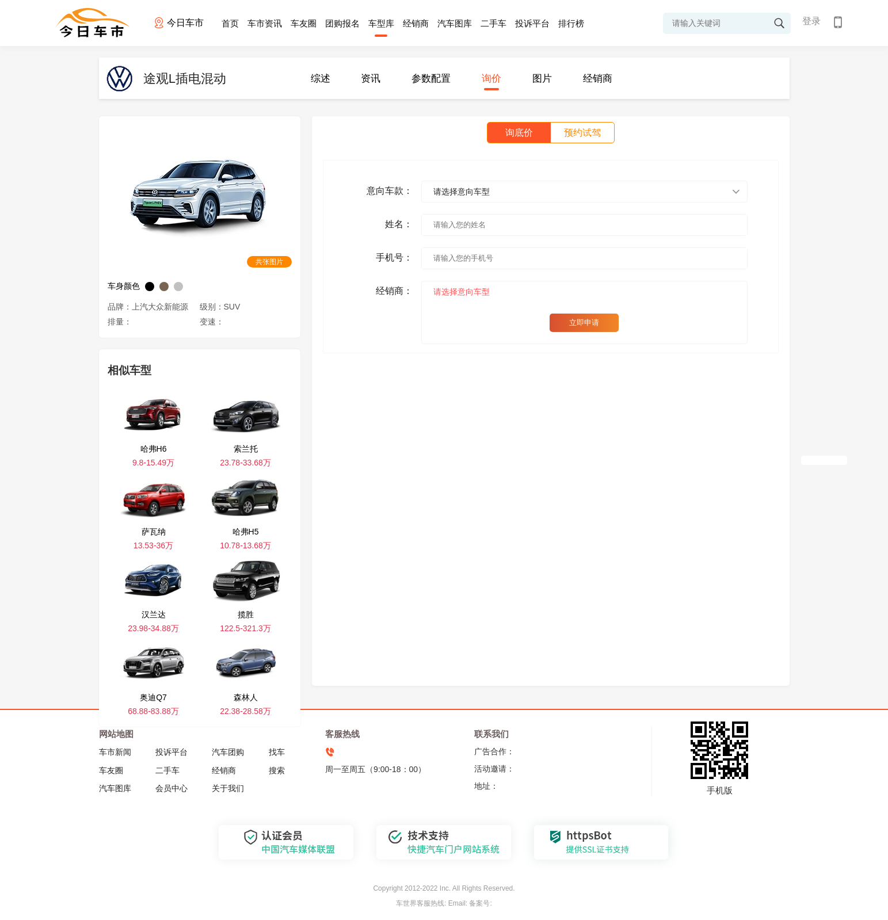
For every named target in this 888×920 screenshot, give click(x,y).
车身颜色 (124, 286)
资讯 (370, 78)
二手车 (493, 23)
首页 (230, 23)
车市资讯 (264, 23)
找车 (277, 752)
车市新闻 (115, 752)
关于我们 (228, 788)
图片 (542, 78)
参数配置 (431, 78)
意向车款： (390, 191)
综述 (320, 78)
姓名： (399, 224)
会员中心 (171, 788)
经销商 (416, 23)
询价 (491, 78)
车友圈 (304, 23)
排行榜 (571, 23)
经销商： (394, 291)
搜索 (277, 770)
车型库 (381, 23)
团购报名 (342, 23)
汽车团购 (228, 752)
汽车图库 (454, 23)
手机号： (394, 257)
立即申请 (584, 322)
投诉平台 (532, 23)
